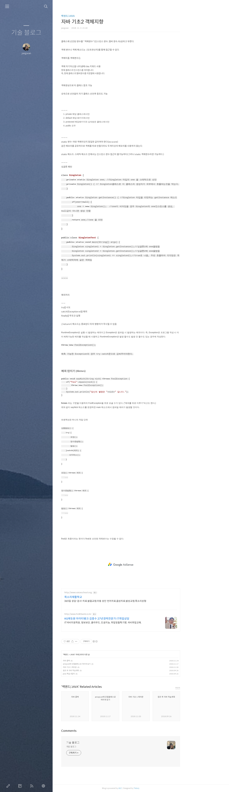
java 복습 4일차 (89, 674)
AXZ (140, 788)
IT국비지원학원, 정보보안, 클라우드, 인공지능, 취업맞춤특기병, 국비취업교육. (123, 622)
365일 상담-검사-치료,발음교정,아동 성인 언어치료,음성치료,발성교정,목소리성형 (125, 601)
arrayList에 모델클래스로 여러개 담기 (97, 664)
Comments (89, 731)
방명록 (20, 786)
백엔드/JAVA (88, 16)
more (198, 687)
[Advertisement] (140, 564)
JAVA (92, 654)
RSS (32, 786)
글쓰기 (8, 786)
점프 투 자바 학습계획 (91, 670)
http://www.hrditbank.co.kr (98, 614)
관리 (44, 786)
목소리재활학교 (93, 597)
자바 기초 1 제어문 (90, 667)
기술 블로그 (26, 32)
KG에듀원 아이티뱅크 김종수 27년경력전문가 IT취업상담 (117, 618)
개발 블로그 (91, 746)
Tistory (156, 788)
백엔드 (86, 654)
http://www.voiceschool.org (98, 592)
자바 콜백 (86, 661)
